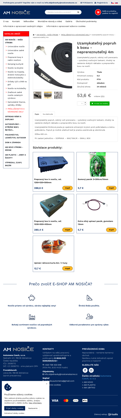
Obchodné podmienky (86, 21)
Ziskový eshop (106, 414)
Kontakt (16, 21)
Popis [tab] (37, 114)
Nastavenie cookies (52, 385)
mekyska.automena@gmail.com (59, 381)
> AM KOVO (87, 382)
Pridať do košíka (99, 103)
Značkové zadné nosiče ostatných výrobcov (15, 95)
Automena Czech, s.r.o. (30, 414)
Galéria (69, 21)
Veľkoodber (28, 21)
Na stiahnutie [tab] (48, 114)
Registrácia (101, 3)
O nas (6, 21)
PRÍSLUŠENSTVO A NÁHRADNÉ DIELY (16, 110)
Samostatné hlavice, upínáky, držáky (17, 103)
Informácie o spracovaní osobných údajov (23, 26)
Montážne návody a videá (50, 21)
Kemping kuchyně (15, 64)
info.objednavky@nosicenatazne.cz (60, 374)
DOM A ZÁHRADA (13, 142)
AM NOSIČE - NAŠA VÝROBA (14, 41)
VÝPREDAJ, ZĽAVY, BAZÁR (13, 164)
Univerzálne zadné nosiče (16, 51)
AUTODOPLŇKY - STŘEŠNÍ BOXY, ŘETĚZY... (12, 127)
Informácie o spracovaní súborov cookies (65, 26)
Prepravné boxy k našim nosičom (15, 58)
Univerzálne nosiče (16, 46)
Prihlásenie (87, 3)
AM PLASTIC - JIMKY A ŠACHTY (15, 156)
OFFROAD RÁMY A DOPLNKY (13, 118)
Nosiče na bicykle (15, 68)
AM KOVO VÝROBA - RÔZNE (14, 148)
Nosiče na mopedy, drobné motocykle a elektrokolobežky (16, 75)
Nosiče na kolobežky (17, 88)
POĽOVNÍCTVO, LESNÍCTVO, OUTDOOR (15, 136)
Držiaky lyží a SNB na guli (17, 83)
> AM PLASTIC (89, 385)
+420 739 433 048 (52, 365)
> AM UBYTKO (88, 387)
